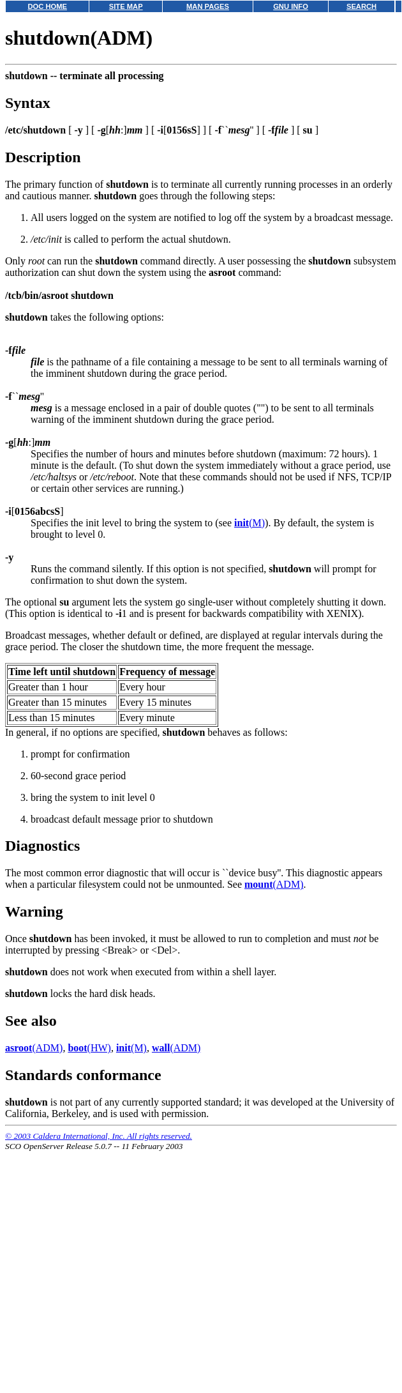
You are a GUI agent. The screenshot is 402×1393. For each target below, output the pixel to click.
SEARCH (361, 6)
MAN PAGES (207, 6)
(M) (249, 522)
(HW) (89, 1047)
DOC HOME (47, 6)
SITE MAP (126, 6)
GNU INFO (290, 6)
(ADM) (273, 884)
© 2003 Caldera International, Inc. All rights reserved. (98, 1136)
